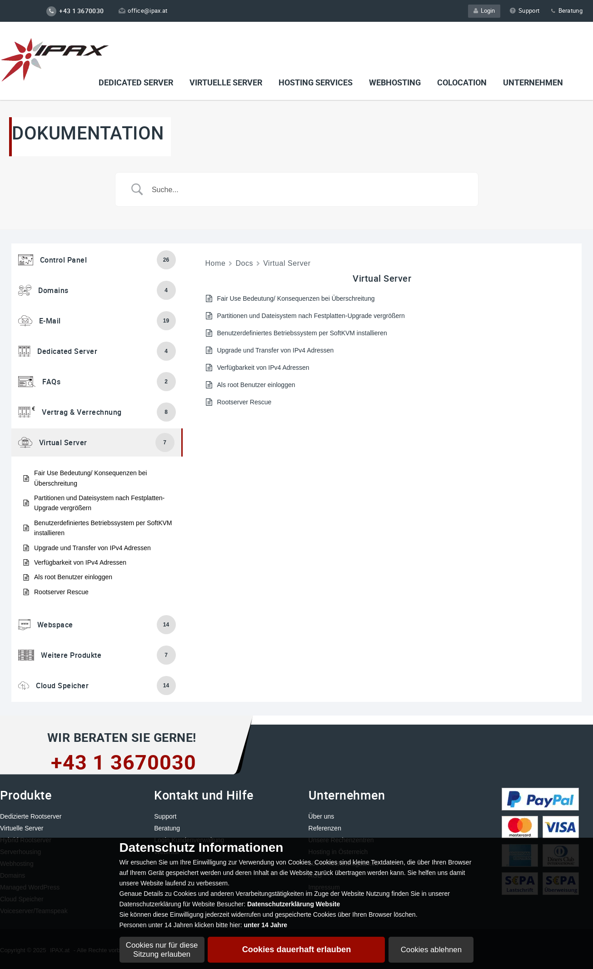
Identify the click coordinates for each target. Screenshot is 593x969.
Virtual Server (286, 263)
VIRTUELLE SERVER (225, 82)
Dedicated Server (136, 82)
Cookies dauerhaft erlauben (296, 949)
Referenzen (325, 828)
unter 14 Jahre (265, 925)
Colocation (462, 82)
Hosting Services (316, 82)
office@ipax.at (143, 10)
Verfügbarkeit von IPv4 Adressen (80, 562)
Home (215, 263)
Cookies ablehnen (431, 949)
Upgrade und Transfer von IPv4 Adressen (92, 548)
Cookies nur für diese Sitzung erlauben (162, 950)
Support (524, 10)
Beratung (566, 10)
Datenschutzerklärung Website (293, 904)
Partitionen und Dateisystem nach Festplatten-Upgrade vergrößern (99, 503)
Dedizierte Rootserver (30, 816)
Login (484, 10)
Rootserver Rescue (61, 592)
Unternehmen (533, 82)
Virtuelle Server (21, 828)
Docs (244, 263)
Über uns (321, 816)
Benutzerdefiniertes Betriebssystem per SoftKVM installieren (103, 528)
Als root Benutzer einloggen (73, 577)
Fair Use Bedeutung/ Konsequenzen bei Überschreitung (90, 478)
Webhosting (395, 82)
